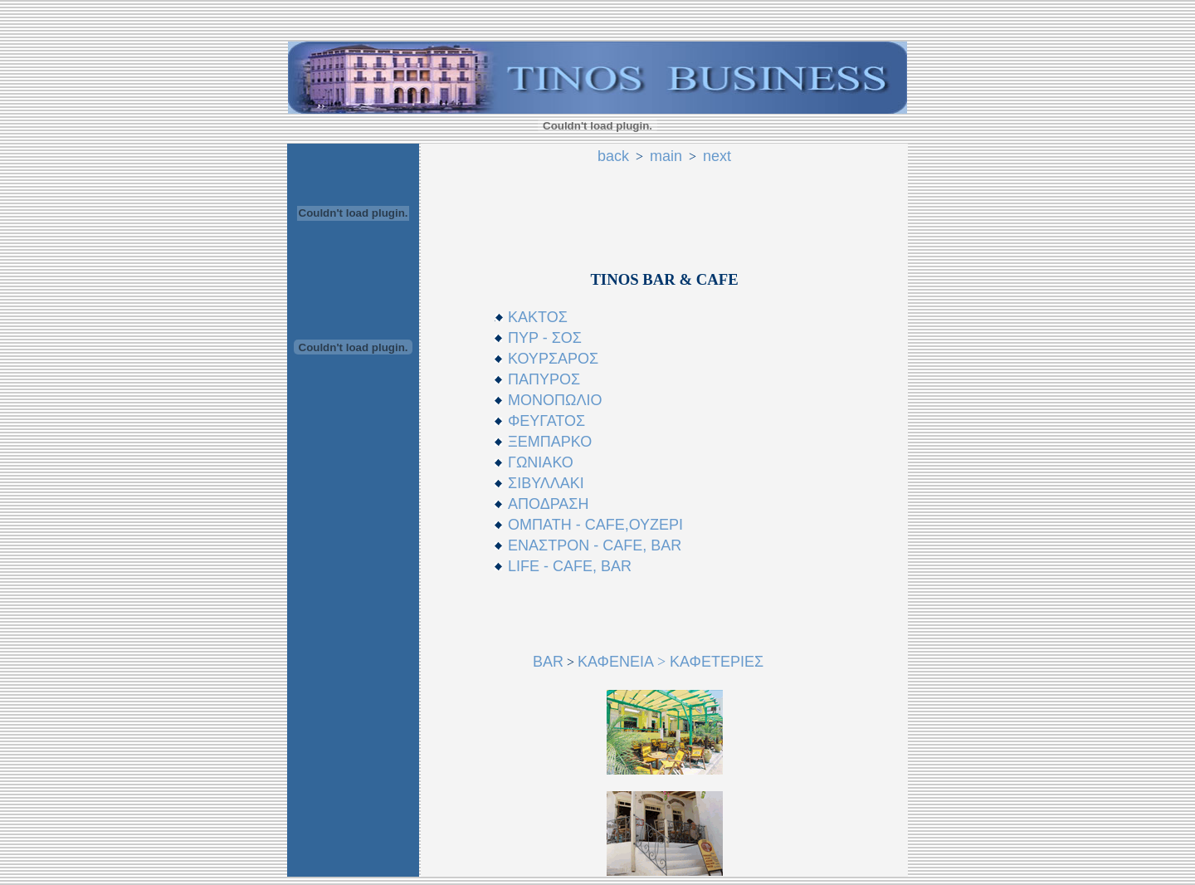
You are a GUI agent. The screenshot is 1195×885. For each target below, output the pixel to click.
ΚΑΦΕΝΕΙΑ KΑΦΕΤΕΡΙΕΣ (670, 661)
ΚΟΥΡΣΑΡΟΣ (553, 358)
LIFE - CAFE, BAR (570, 566)
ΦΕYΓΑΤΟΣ (546, 421)
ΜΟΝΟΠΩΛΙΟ (555, 400)
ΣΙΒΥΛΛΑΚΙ (546, 483)
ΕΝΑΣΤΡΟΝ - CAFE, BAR (594, 545)
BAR (548, 661)
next (717, 156)
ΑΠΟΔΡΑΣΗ (548, 504)
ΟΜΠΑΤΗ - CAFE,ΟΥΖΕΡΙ (595, 524)
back (613, 156)
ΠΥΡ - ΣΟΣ (545, 338)
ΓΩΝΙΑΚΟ (540, 462)
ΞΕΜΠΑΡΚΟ (550, 441)
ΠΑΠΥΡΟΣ (544, 379)
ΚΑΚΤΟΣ (538, 317)
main (666, 156)
